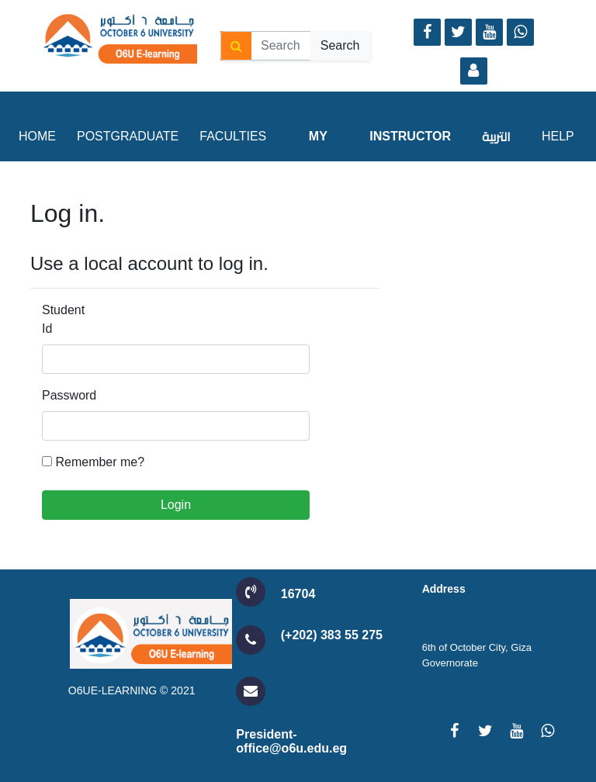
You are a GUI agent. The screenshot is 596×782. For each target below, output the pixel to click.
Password (65, 395)
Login (176, 504)
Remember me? (99, 462)
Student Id (63, 319)
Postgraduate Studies (127, 171)
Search (340, 45)
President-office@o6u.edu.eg (291, 741)
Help (558, 136)
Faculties (232, 136)
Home (37, 136)
